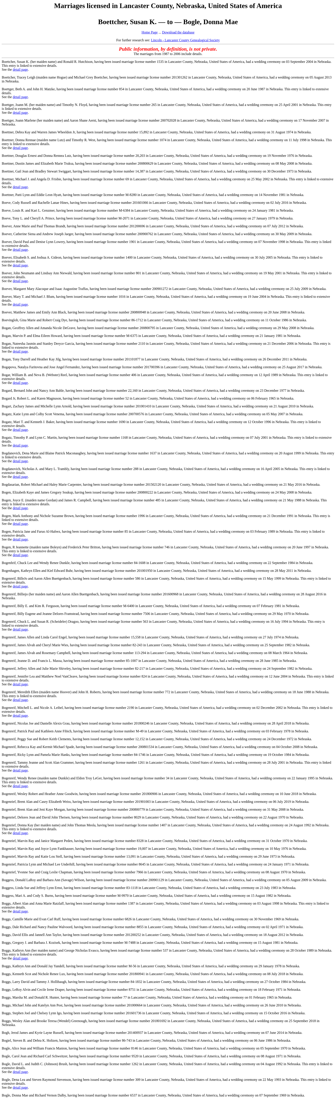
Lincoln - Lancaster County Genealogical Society (185, 40)
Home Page (150, 32)
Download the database (178, 32)
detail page (20, 69)
